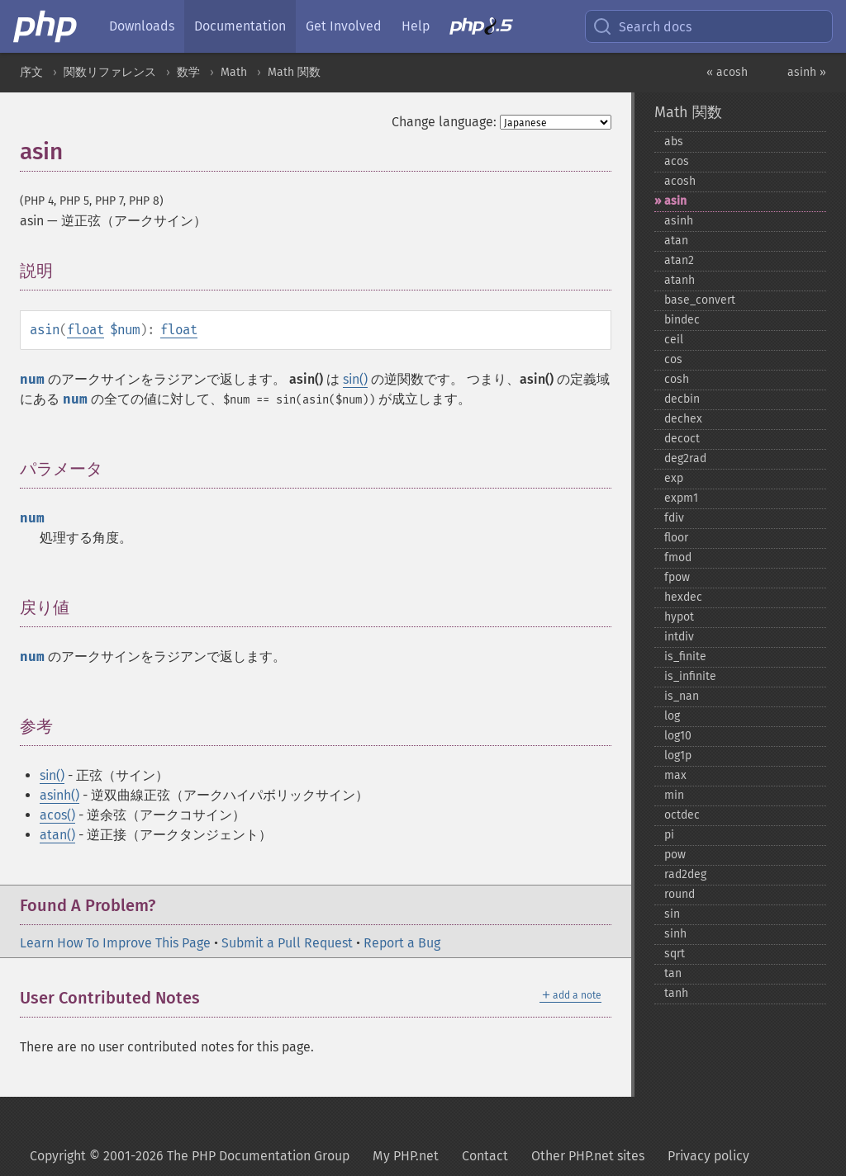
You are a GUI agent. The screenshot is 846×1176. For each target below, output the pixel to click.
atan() (57, 835)
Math (234, 72)
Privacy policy (708, 1156)
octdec (682, 815)
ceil (673, 340)
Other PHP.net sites (587, 1156)
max (675, 775)
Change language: (444, 122)
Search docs (642, 26)
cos (673, 359)
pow (675, 855)
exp (673, 478)
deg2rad (685, 458)
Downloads (141, 26)
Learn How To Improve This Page (115, 943)
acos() (57, 815)
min (674, 795)
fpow (677, 577)
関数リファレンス (110, 72)
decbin (682, 399)
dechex (683, 419)
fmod (678, 557)
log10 (678, 736)
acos (676, 161)
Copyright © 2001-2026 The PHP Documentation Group (189, 1156)
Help (416, 26)
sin (672, 914)
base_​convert (699, 300)
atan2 (679, 260)
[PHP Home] (46, 26)
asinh (678, 221)
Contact (485, 1156)
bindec (682, 320)
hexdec (683, 597)
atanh (679, 280)
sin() (355, 379)
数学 (188, 72)
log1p (678, 756)
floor (676, 538)
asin (675, 201)
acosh (680, 181)
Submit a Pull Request (287, 943)
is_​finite (685, 656)
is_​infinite (690, 676)
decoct (682, 439)
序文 (31, 72)
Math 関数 (294, 72)
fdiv (674, 518)
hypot (679, 617)
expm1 (681, 498)
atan (676, 241)
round (679, 894)
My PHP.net (406, 1156)
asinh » (806, 72)
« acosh (727, 72)
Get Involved (344, 26)
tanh (676, 993)
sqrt (674, 954)
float (85, 330)
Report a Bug (402, 943)
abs (673, 142)
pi (669, 835)
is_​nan (681, 696)
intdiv (679, 637)
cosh (676, 379)
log (672, 716)
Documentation (240, 26)
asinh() (59, 795)
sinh (675, 934)
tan (673, 973)
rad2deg (685, 874)
